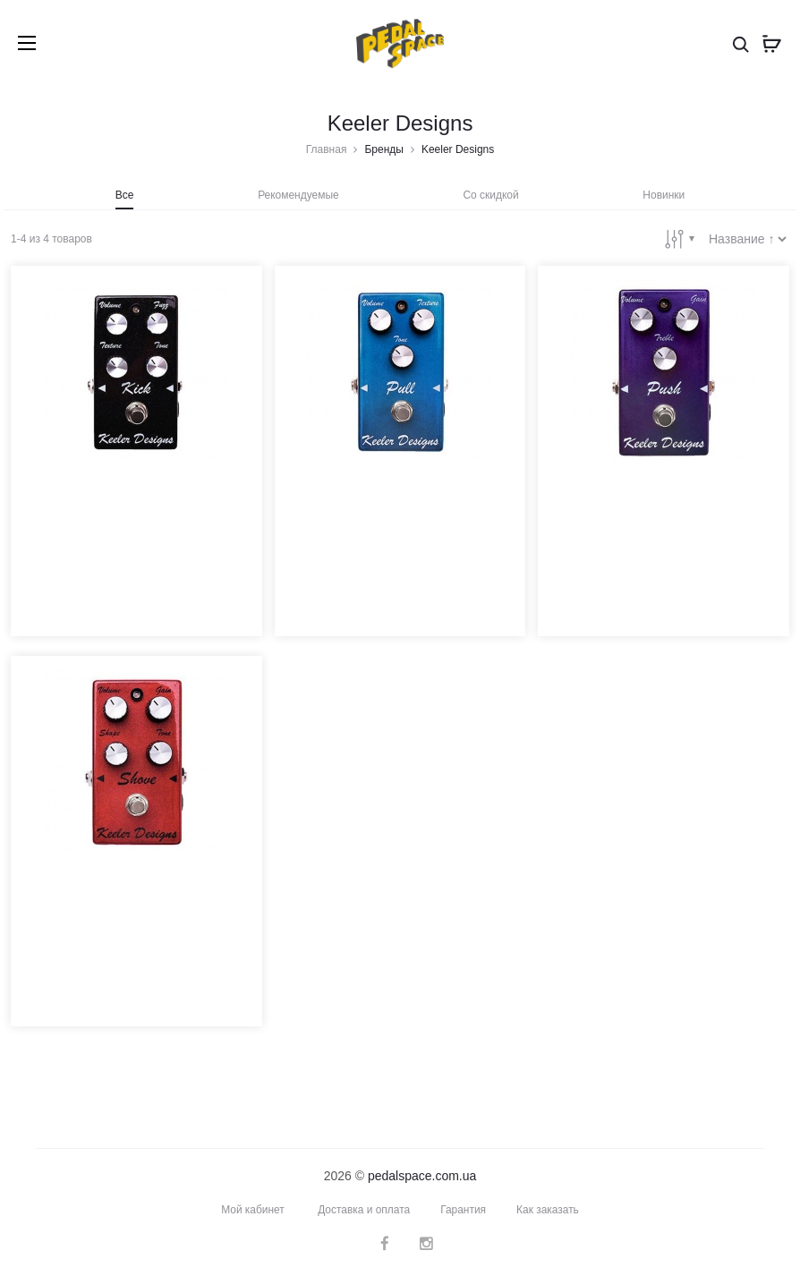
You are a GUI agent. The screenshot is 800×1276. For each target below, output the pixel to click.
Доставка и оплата (364, 1209)
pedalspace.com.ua (422, 1175)
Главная (326, 149)
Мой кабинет (252, 1209)
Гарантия (463, 1209)
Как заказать (547, 1209)
